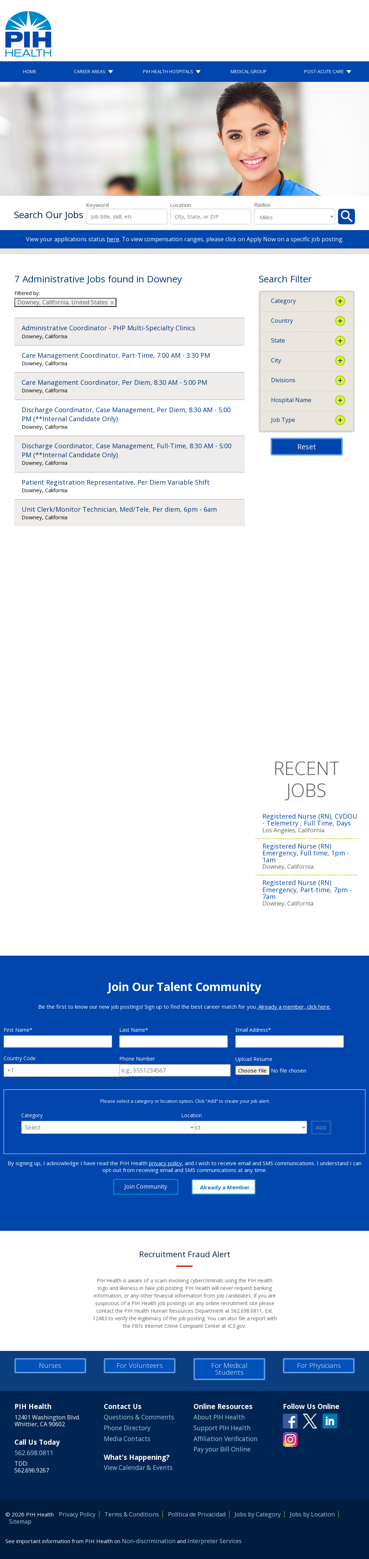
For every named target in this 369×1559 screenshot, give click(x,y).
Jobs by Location (312, 1514)
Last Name (132, 1029)
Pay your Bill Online (222, 1449)
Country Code (20, 1058)
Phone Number (137, 1058)
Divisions (283, 380)
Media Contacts (127, 1439)
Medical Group (249, 71)
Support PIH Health (222, 1428)
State (278, 340)
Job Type (283, 420)
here (113, 239)
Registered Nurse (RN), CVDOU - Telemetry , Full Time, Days (309, 820)
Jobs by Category (258, 1514)
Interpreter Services (214, 1541)
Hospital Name (291, 400)
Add (321, 1127)
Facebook (290, 1421)
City (276, 360)
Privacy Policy (77, 1514)
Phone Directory (127, 1428)
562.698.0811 (33, 1452)
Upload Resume (253, 1059)
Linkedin (330, 1421)
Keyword (97, 205)
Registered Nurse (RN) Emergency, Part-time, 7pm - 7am (307, 889)
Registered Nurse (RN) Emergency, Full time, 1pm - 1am (305, 853)
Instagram (290, 1439)
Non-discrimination (148, 1541)
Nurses (50, 1365)
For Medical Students (229, 1369)
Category (283, 301)
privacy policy (165, 1163)
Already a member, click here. (294, 1006)
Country (282, 321)
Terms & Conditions (132, 1514)
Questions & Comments (139, 1417)
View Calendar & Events (138, 1467)
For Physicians (319, 1365)
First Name (17, 1029)
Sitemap (20, 1521)
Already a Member (225, 1187)
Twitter (310, 1421)
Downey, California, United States (62, 302)
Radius (262, 204)
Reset (306, 447)
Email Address (251, 1029)
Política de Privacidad (197, 1514)
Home (29, 71)
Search (346, 216)
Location (180, 205)
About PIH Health (219, 1417)
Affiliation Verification (226, 1439)
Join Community (145, 1186)
